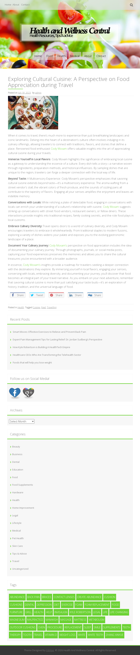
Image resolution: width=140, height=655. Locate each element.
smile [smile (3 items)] (97, 627)
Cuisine (36, 307)
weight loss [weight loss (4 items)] (67, 635)
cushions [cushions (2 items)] (16, 604)
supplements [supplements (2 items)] (111, 627)
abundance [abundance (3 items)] (17, 597)
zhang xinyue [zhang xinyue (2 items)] (114, 635)
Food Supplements (22, 484)
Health (61, 56)
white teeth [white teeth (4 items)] (95, 635)
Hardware (17, 492)
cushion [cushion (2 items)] (109, 597)
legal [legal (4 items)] (96, 612)
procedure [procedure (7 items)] (54, 627)
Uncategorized (20, 568)
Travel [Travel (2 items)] (38, 635)
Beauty (16, 446)
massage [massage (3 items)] (66, 619)
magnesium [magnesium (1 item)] (17, 619)
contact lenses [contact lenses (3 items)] (64, 597)
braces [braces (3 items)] (46, 597)
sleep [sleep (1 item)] (87, 627)
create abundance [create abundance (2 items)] (89, 597)
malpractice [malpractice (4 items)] (35, 619)
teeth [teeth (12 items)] (126, 627)
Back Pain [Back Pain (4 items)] (33, 597)
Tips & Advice (19, 553)
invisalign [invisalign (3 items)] (61, 612)
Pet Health (18, 538)
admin (38, 92)
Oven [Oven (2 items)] (41, 627)
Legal (15, 515)
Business (17, 454)
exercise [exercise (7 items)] (67, 604)
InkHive (50, 650)
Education (17, 469)
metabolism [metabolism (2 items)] (96, 619)
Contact (25, 4)
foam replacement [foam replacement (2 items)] (97, 604)
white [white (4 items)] (81, 635)
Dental (16, 462)
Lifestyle (17, 523)
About (16, 4)
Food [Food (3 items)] (115, 604)
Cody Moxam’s (58, 245)
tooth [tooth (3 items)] (27, 635)
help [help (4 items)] (49, 612)
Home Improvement (23, 507)
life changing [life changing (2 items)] (119, 612)
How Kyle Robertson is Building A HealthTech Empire (41, 347)
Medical (74, 56)
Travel (15, 561)
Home (8, 4)
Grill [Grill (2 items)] (28, 612)
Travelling (52, 307)
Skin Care (17, 546)
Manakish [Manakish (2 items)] (52, 619)
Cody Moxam (59, 148)
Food (49, 56)
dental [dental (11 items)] (29, 604)
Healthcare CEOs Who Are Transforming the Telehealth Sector (47, 354)
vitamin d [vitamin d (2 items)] (51, 635)
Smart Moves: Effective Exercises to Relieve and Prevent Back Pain (49, 331)
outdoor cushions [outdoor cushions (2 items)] (23, 627)
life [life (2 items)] (105, 612)
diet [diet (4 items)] (56, 604)
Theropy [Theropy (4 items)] (15, 635)
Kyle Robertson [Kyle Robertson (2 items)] (80, 612)
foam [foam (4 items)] (78, 604)
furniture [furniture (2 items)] (16, 612)
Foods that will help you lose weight (32, 362)
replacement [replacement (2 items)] (73, 627)
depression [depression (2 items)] (44, 604)
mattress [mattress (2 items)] (80, 619)
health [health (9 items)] (38, 612)
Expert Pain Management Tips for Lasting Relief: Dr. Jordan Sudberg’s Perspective (57, 339)
